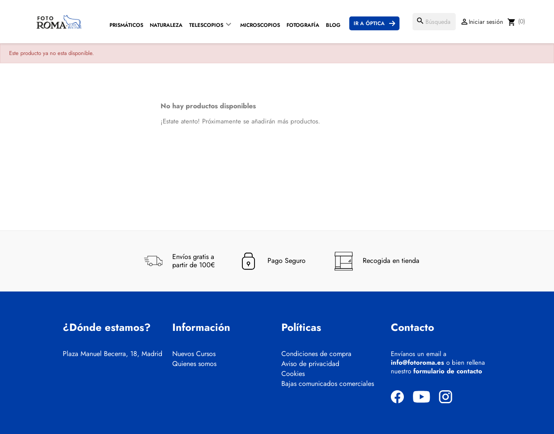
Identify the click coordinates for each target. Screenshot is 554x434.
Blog (333, 25)
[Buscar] (434, 21)
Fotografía (303, 25)
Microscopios (260, 25)
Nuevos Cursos (194, 354)
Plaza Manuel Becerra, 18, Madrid (112, 354)
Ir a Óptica (369, 23)
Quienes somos (194, 364)
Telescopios (206, 25)
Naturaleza (166, 25)
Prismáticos (126, 25)
